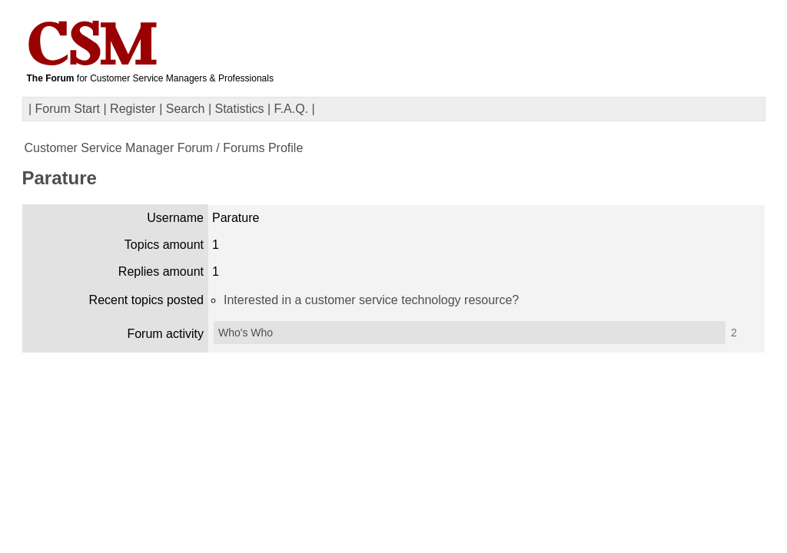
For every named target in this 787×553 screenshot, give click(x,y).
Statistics (239, 108)
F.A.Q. (291, 108)
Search (185, 108)
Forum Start (67, 108)
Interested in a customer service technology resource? (371, 299)
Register (133, 108)
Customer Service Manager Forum (119, 147)
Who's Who (245, 332)
